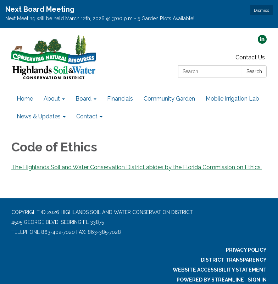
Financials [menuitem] (120, 98)
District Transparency (234, 260)
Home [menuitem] (25, 98)
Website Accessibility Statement (220, 270)
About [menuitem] (52, 98)
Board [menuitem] (83, 98)
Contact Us (250, 57)
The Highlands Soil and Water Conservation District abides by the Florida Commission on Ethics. (136, 167)
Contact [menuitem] (87, 116)
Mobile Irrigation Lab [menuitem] (232, 98)
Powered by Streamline (210, 280)
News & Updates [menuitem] (39, 116)
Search (254, 71)
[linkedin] (262, 41)
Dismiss (261, 10)
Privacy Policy (246, 250)
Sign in (257, 280)
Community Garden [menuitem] (169, 98)
